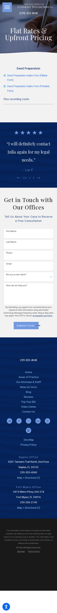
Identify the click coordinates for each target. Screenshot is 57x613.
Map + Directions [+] (28, 477)
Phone (9, 253)
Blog (28, 392)
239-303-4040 (28, 360)
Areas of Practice (29, 377)
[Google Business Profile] (28, 430)
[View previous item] (18, 178)
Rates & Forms (28, 387)
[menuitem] (29, 372)
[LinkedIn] (38, 421)
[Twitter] (28, 421)
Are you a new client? (16, 274)
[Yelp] (47, 421)
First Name (11, 231)
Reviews (28, 396)
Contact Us (28, 411)
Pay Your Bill (28, 401)
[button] (6, 607)
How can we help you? (16, 285)
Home (28, 372)
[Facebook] (19, 421)
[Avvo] (9, 421)
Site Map (29, 439)
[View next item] (38, 178)
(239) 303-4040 (28, 13)
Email (8, 264)
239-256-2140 (28, 502)
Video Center (28, 406)
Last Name (11, 242)
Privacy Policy (28, 444)
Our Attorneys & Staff (28, 382)
